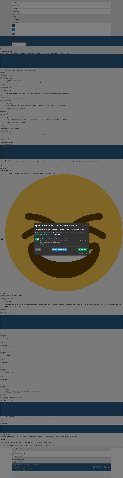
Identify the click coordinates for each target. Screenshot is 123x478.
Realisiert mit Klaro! (83, 253)
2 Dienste (44, 244)
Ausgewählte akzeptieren (59, 249)
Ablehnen (38, 249)
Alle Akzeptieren (82, 249)
